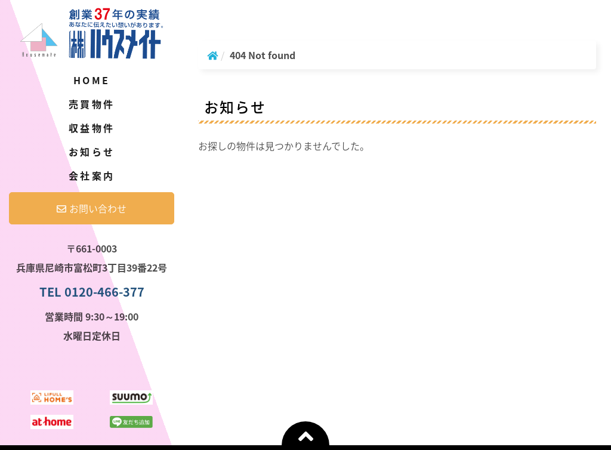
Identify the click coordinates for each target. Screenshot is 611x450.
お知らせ (92, 151)
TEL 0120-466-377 (91, 291)
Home (91, 80)
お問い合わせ (91, 208)
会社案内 (92, 175)
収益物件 (92, 128)
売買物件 (92, 104)
